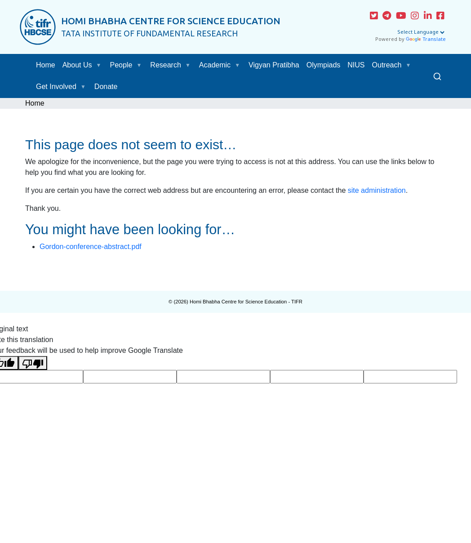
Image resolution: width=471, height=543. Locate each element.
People (121, 65)
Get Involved (56, 86)
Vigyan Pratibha (274, 65)
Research (165, 65)
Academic (215, 65)
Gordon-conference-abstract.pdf (91, 246)
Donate (106, 86)
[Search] (437, 76)
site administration (377, 190)
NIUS (355, 65)
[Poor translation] (32, 363)
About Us (77, 65)
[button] (101, 65)
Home (45, 65)
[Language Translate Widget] (420, 32)
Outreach (387, 65)
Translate (426, 39)
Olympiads (324, 65)
